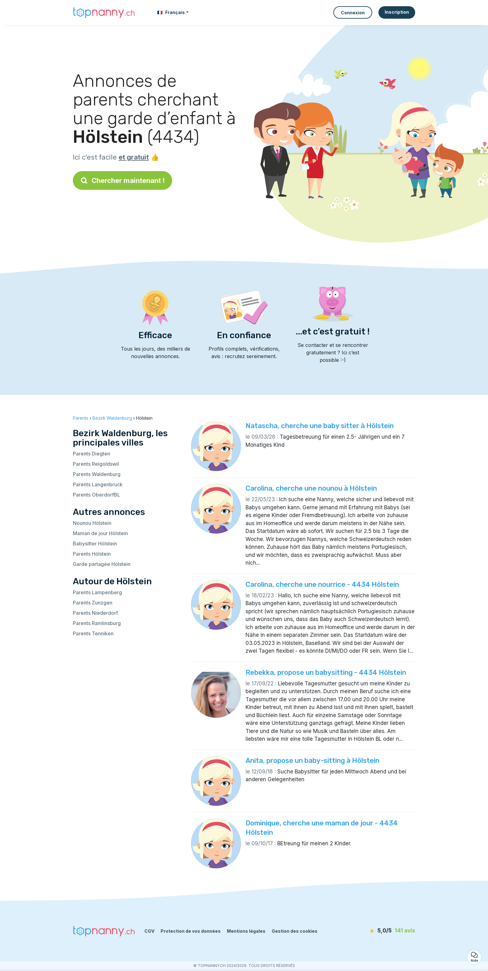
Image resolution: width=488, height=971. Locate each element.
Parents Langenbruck (98, 484)
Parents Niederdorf (95, 613)
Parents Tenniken (93, 633)
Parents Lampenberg (97, 592)
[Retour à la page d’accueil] (104, 12)
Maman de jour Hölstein (100, 533)
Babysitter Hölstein (95, 543)
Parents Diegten (91, 453)
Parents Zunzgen (92, 603)
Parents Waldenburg (96, 474)
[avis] (379, 931)
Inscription (397, 12)
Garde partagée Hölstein (101, 564)
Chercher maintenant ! (122, 180)
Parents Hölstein (92, 554)
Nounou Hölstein (92, 523)
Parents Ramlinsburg (97, 623)
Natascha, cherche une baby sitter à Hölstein (320, 426)
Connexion (353, 12)
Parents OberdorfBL (96, 495)
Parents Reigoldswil (96, 464)
